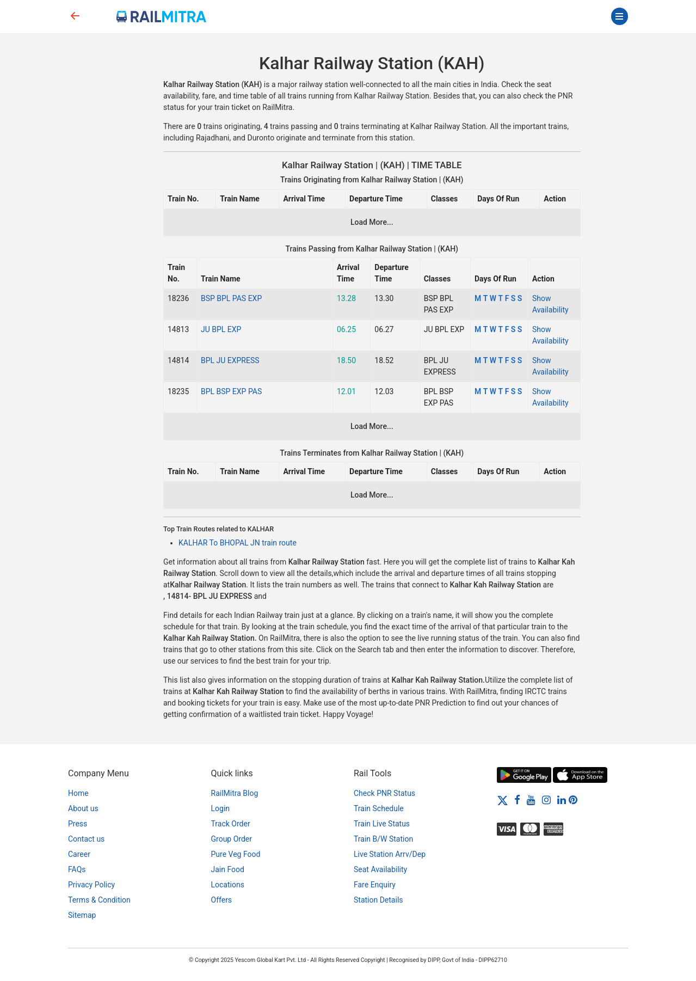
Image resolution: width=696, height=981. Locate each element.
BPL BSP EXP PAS (231, 391)
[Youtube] (531, 799)
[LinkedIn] (561, 799)
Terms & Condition (99, 900)
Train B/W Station (383, 839)
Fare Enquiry (375, 884)
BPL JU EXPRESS (230, 360)
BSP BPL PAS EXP (231, 298)
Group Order (231, 839)
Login (220, 808)
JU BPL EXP (221, 329)
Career (79, 854)
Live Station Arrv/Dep (390, 854)
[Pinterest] (573, 799)
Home (78, 793)
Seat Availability (380, 869)
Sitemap (82, 915)
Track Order (230, 823)
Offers (221, 900)
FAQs (77, 869)
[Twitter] (502, 799)
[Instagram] (546, 799)
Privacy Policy (91, 884)
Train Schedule (379, 808)
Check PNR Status (384, 793)
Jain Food (227, 869)
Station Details (378, 900)
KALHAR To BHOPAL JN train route (237, 542)
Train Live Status (382, 823)
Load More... (371, 222)
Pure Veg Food (236, 854)
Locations (227, 884)
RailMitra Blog (234, 793)
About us (83, 808)
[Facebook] (517, 799)
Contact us (86, 839)
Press (77, 823)
